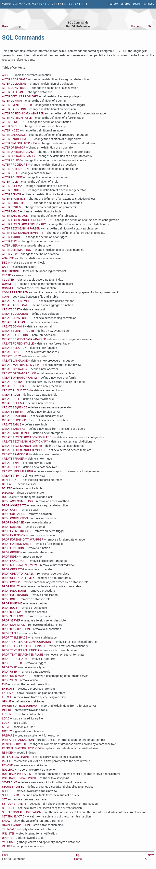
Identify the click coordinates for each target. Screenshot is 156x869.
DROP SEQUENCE (13, 616)
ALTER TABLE (10, 211)
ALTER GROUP (11, 126)
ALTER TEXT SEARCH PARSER (21, 228)
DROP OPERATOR (13, 569)
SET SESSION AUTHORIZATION (21, 812)
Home (135, 26)
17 (80, 3)
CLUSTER (8, 279)
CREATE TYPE (11, 463)
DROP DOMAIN (11, 527)
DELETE (7, 488)
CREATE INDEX (11, 356)
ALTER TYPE (9, 241)
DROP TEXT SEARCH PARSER (20, 650)
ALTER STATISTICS (13, 198)
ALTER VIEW (9, 254)
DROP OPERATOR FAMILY (18, 578)
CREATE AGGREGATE (15, 305)
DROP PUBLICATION (15, 595)
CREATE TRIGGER (13, 458)
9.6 (34, 3)
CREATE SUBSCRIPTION (17, 420)
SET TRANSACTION (14, 816)
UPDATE (7, 838)
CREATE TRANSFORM (16, 454)
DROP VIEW (9, 680)
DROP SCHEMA (12, 612)
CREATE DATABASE (14, 322)
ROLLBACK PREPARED (16, 774)
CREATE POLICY (12, 382)
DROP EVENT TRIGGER (16, 531)
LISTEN (6, 714)
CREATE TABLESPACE (16, 433)
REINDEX (8, 752)
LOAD (5, 718)
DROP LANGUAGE (13, 561)
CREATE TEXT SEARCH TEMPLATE (24, 450)
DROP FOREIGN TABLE (16, 544)
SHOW (6, 821)
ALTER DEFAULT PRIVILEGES (20, 96)
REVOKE (7, 765)
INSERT (6, 710)
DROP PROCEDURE (14, 590)
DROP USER (9, 671)
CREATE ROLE (11, 394)
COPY (5, 296)
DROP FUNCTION (13, 548)
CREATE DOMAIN (13, 326)
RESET (6, 761)
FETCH (6, 697)
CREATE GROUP (12, 352)
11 (46, 3)
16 (74, 3)
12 (51, 3)
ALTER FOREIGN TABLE (17, 118)
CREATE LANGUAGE (15, 360)
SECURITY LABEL (13, 786)
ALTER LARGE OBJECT (16, 139)
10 (40, 3)
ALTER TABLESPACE (15, 216)
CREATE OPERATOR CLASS (19, 373)
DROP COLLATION (13, 514)
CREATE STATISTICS (14, 416)
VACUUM (7, 842)
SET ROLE (8, 808)
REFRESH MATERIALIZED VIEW (21, 748)
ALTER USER (10, 245)
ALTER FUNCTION (13, 122)
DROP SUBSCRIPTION (16, 629)
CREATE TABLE (11, 424)
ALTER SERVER (11, 194)
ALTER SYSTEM (11, 207)
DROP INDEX (10, 556)
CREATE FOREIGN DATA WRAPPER (24, 339)
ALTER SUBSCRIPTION (16, 203)
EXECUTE (8, 688)
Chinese (149, 3)
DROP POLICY (11, 586)
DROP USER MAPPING (16, 676)
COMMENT (9, 284)
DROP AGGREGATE (14, 505)
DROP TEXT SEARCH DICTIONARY (23, 646)
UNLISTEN (8, 833)
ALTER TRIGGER (12, 237)
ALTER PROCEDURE (14, 164)
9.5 (28, 3)
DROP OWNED (11, 582)
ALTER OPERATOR (13, 147)
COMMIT (7, 288)
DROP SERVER (11, 620)
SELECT (7, 791)
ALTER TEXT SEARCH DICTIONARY (24, 224)
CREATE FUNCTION (14, 348)
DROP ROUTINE (12, 603)
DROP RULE (9, 607)
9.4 (21, 3)
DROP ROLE (9, 599)
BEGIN (6, 262)
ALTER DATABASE (13, 92)
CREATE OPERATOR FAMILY (19, 377)
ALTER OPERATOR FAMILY (18, 156)
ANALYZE (8, 258)
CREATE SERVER (12, 412)
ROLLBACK (9, 769)
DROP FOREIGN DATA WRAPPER (22, 539)
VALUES (7, 846)
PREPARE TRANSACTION (18, 740)
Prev (5, 26)
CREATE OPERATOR (14, 369)
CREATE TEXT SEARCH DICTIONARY (25, 441)
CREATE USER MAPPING (17, 471)
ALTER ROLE (10, 173)
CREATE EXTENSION (15, 335)
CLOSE (6, 275)
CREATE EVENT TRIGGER (18, 331)
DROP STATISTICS (13, 625)
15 (68, 3)
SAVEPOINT (9, 782)
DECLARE (8, 484)
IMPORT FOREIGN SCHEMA (19, 705)
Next (151, 26)
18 (86, 3)
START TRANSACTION (16, 825)
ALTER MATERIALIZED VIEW (19, 143)
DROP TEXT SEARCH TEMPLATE (22, 654)
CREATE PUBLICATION (16, 390)
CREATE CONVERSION (16, 318)
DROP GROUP (11, 552)
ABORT (6, 75)
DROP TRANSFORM (14, 659)
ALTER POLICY (11, 160)
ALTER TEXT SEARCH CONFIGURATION (27, 220)
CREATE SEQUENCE (14, 407)
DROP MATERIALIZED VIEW (19, 565)
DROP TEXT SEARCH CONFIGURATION (26, 642)
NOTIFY (7, 731)
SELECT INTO (10, 795)
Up (19, 26)
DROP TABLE (10, 633)
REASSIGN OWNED (14, 744)
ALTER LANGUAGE (14, 135)
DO (4, 497)
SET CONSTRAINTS (14, 803)
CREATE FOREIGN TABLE (18, 343)
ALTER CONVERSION (15, 88)
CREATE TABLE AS (13, 429)
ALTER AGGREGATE (14, 79)
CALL (5, 267)
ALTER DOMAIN (12, 100)
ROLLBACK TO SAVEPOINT (19, 778)
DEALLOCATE (10, 480)
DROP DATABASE (13, 522)
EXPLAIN (8, 693)
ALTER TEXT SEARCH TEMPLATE (22, 233)
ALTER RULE (10, 181)
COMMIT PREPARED (15, 292)
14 (63, 3)
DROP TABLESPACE (14, 637)
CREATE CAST (11, 309)
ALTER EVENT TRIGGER (17, 105)
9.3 (15, 3)
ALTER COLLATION (14, 83)
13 (57, 3)
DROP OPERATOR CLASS (18, 573)
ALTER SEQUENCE (13, 190)
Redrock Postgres (119, 3)
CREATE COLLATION (15, 314)
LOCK (5, 723)
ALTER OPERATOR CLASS (18, 152)
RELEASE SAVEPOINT (15, 757)
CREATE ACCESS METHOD (18, 301)
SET (4, 799)
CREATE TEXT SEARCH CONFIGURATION (28, 437)
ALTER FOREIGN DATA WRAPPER (23, 113)
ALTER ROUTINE (12, 177)
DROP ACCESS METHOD (17, 501)
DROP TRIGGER (12, 663)
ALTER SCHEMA (12, 186)
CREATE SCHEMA (13, 403)
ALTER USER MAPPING (16, 250)
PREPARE (8, 735)
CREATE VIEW (11, 475)
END (5, 684)
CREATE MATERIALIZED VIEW (20, 365)
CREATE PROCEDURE (15, 386)
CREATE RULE (11, 399)
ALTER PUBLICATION (15, 169)
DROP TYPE (9, 667)
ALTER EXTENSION (14, 109)
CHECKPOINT (11, 271)
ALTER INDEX (10, 130)
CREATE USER (11, 467)
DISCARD (8, 492)
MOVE (6, 727)
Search (137, 3)
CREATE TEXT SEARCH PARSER (22, 446)
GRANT (6, 701)
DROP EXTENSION (13, 535)
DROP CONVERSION (15, 518)
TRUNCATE (9, 829)
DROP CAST (9, 509)
